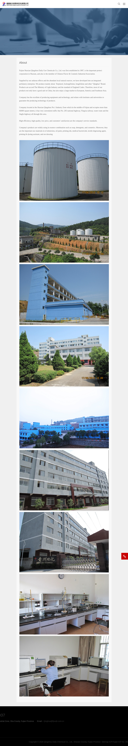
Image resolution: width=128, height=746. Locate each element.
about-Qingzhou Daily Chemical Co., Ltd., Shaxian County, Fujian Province (15, 4)
